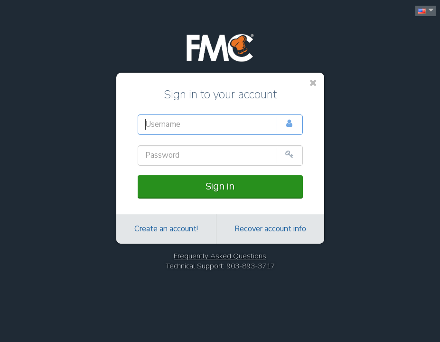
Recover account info (270, 229)
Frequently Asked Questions (220, 256)
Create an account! (166, 229)
